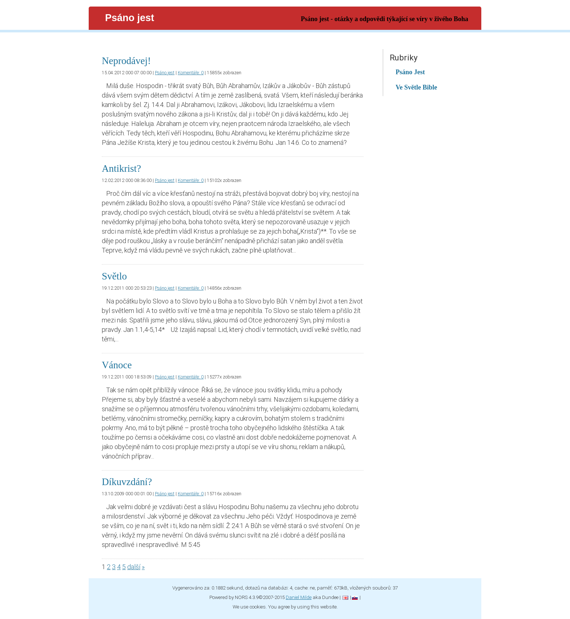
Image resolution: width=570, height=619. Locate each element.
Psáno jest (164, 72)
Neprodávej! (126, 60)
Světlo (114, 276)
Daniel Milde (299, 597)
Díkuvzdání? (127, 481)
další (133, 567)
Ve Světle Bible (416, 87)
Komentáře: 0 (191, 72)
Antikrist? (121, 168)
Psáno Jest (410, 72)
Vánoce (117, 365)
